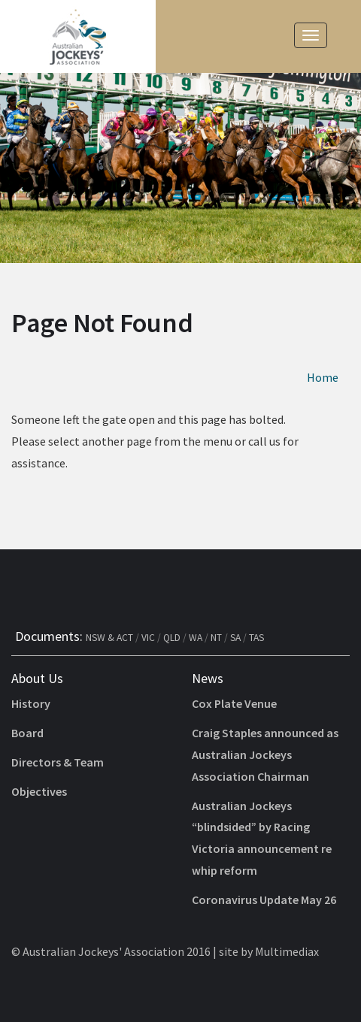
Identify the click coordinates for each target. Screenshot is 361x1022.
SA (235, 637)
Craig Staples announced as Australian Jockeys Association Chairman (265, 754)
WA (195, 637)
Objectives (39, 791)
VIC (148, 637)
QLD (171, 637)
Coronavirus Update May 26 (264, 899)
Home (322, 377)
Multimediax (287, 951)
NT (216, 637)
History (30, 703)
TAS (256, 637)
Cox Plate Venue (234, 703)
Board (27, 732)
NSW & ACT (109, 637)
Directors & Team (57, 762)
